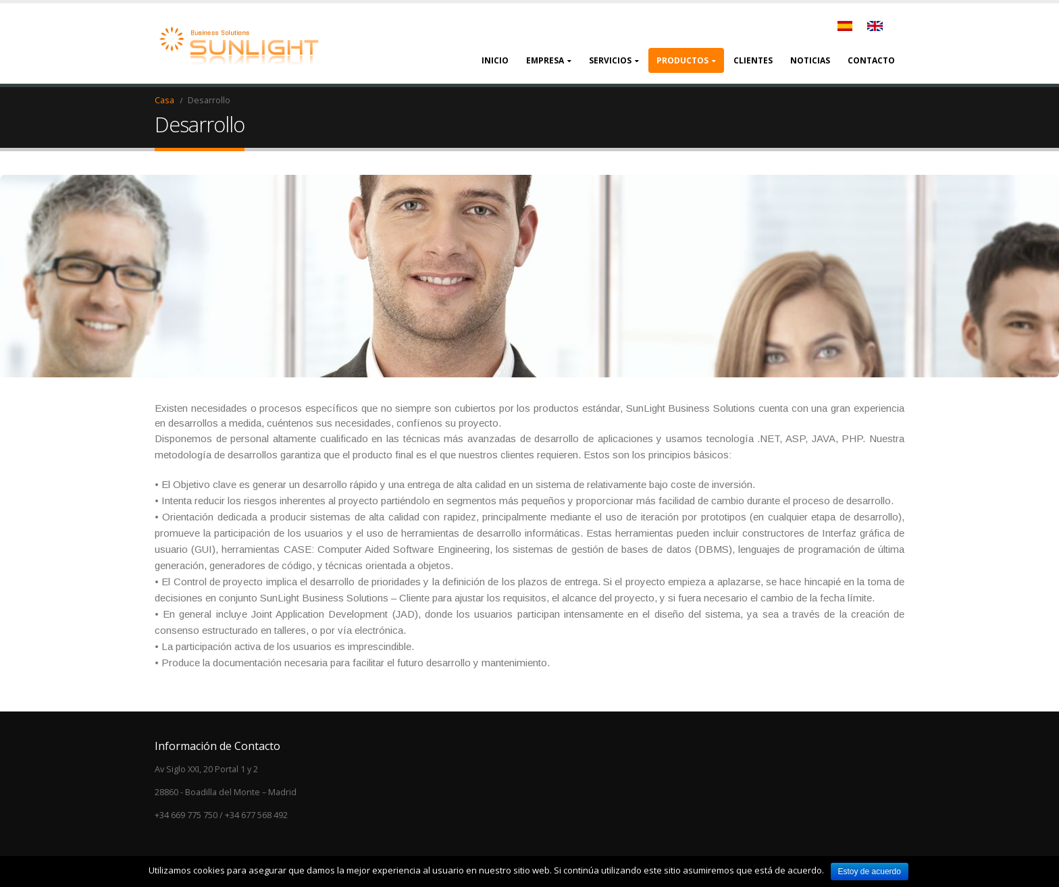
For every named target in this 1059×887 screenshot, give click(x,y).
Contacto (871, 60)
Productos (682, 60)
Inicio (495, 60)
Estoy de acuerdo (869, 871)
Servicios (610, 60)
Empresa (545, 60)
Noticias (810, 60)
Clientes (753, 60)
